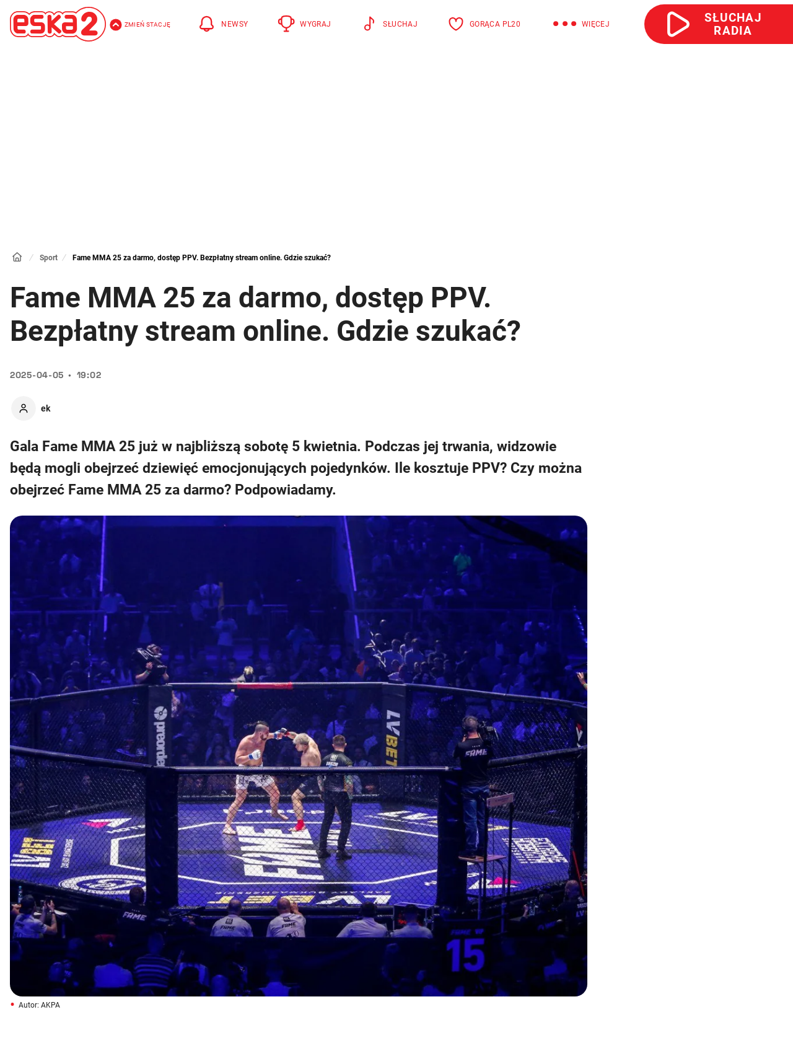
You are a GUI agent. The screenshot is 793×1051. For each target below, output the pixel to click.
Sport (49, 257)
